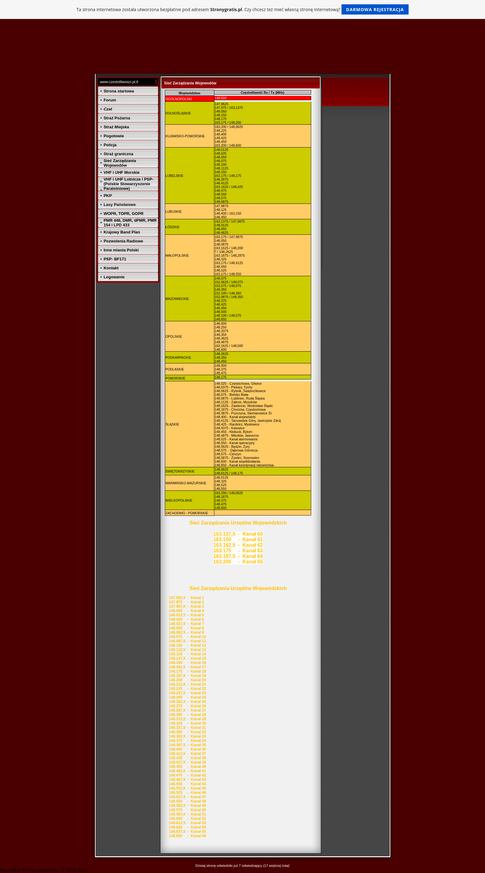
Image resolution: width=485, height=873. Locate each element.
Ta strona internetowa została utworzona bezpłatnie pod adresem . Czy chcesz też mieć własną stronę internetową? (242, 9)
